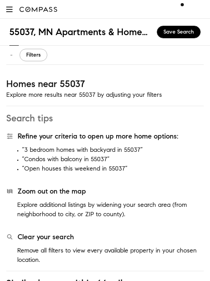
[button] (9, 9)
